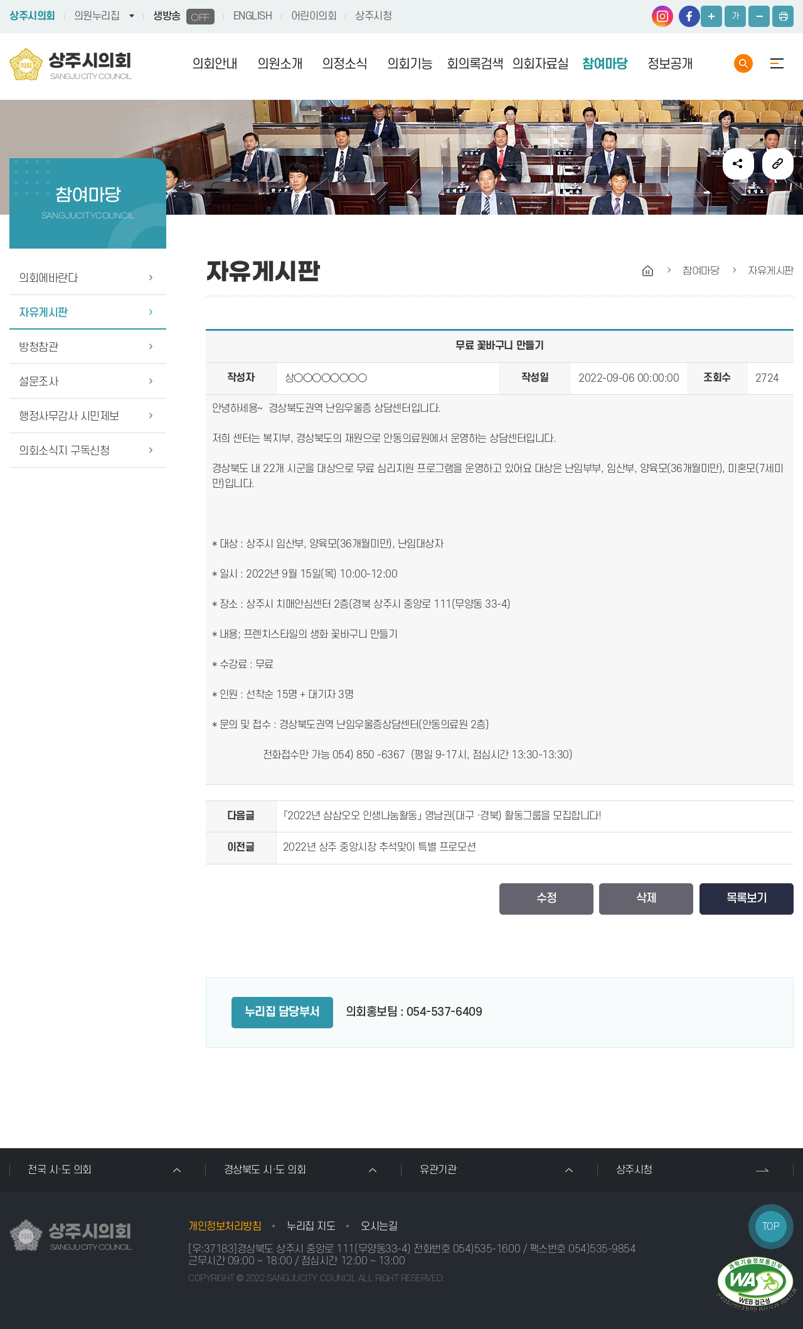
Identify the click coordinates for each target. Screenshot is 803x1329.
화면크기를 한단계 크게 (711, 16)
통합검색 (743, 63)
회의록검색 (475, 64)
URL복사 (778, 164)
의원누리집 (97, 16)
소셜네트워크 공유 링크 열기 (738, 164)
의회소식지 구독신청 (64, 451)
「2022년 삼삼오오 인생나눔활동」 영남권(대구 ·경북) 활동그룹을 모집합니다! (442, 816)
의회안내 (214, 64)
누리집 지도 (311, 1226)
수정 (546, 898)
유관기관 (438, 1170)
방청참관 (38, 347)
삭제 (646, 898)
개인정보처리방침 (224, 1226)
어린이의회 (314, 16)
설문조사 (38, 382)
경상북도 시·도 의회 (265, 1170)
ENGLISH (252, 16)
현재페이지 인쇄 (783, 16)
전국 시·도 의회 (60, 1170)
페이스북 (689, 16)
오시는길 (379, 1226)
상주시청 (373, 16)
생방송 (184, 16)
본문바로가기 (0, 0)
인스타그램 (662, 16)
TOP (771, 1226)
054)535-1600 (486, 1249)
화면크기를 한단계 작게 (759, 16)
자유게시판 (43, 313)
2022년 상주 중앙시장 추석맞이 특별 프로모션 (379, 847)
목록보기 (746, 898)
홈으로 (648, 271)
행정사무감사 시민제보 (69, 416)
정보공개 (670, 64)
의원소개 (279, 64)
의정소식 (344, 64)
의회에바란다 (48, 278)
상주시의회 (32, 16)
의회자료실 (540, 64)
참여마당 (604, 64)
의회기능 (409, 64)
